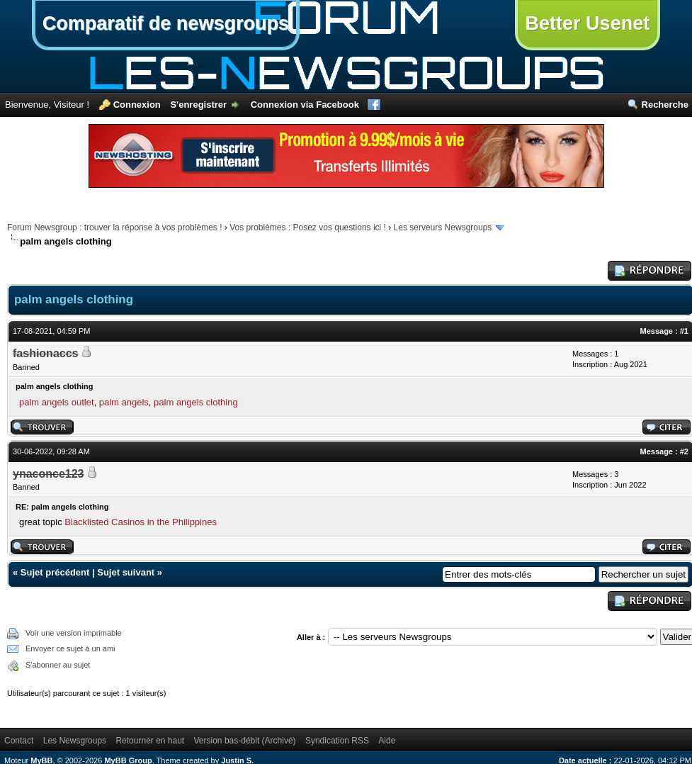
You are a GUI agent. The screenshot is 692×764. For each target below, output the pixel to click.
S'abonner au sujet (57, 665)
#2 (684, 451)
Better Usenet (588, 23)
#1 (684, 331)
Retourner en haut (149, 741)
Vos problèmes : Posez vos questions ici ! (307, 227)
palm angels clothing (196, 402)
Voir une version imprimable (73, 633)
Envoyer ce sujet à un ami (70, 648)
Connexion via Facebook (305, 104)
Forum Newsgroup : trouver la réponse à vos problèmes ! (114, 227)
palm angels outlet (56, 402)
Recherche (665, 104)
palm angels (124, 402)
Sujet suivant (125, 572)
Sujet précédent (55, 572)
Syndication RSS (337, 741)
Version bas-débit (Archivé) (245, 741)
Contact (18, 741)
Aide (386, 741)
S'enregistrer (198, 104)
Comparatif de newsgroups (165, 23)
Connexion (137, 104)
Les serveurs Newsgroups (443, 227)
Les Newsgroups (74, 741)
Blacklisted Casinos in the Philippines (140, 522)
